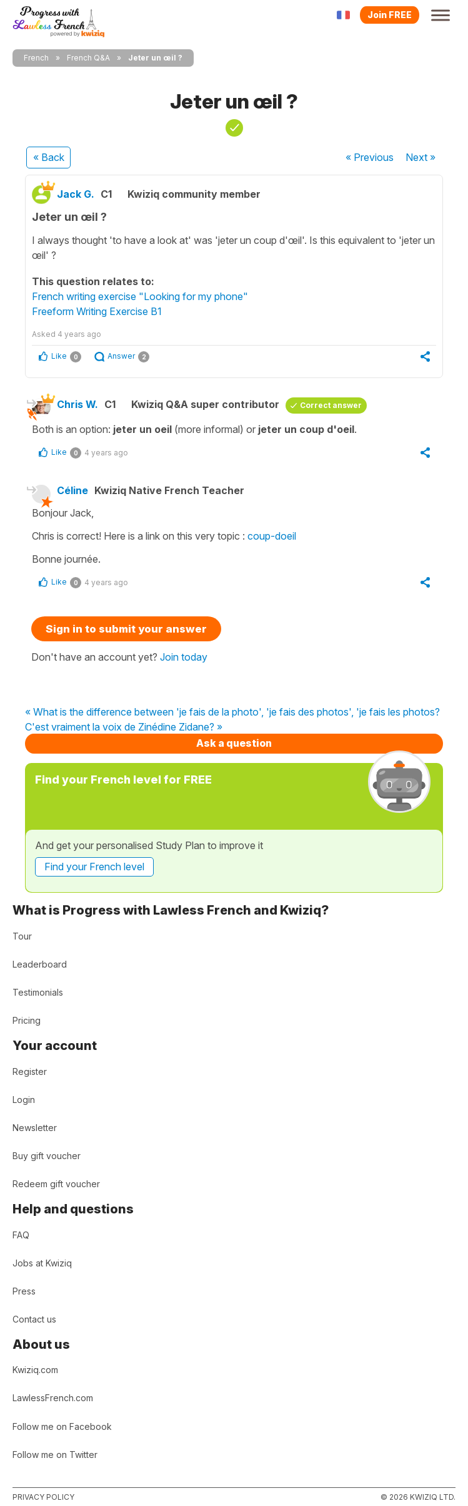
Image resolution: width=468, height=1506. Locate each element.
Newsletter (34, 1127)
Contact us (34, 1319)
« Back (48, 157)
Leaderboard (39, 964)
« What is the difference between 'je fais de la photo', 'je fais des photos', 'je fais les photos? (232, 712)
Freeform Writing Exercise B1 (97, 311)
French (36, 57)
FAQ (20, 1235)
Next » (421, 157)
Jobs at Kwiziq (42, 1263)
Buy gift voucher (46, 1155)
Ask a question (234, 743)
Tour (22, 936)
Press (24, 1291)
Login (23, 1099)
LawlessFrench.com (52, 1397)
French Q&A (88, 57)
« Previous (370, 157)
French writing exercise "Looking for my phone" (140, 296)
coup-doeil (271, 536)
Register (29, 1071)
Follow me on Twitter (54, 1454)
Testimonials (37, 992)
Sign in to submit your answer (126, 629)
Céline (72, 490)
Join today (183, 657)
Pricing (26, 1020)
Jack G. (75, 194)
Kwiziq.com (35, 1369)
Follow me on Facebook (62, 1426)
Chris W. (77, 404)
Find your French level (94, 866)
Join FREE (389, 14)
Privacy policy (43, 1497)
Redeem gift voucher (56, 1183)
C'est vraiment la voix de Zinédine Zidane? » (123, 727)
